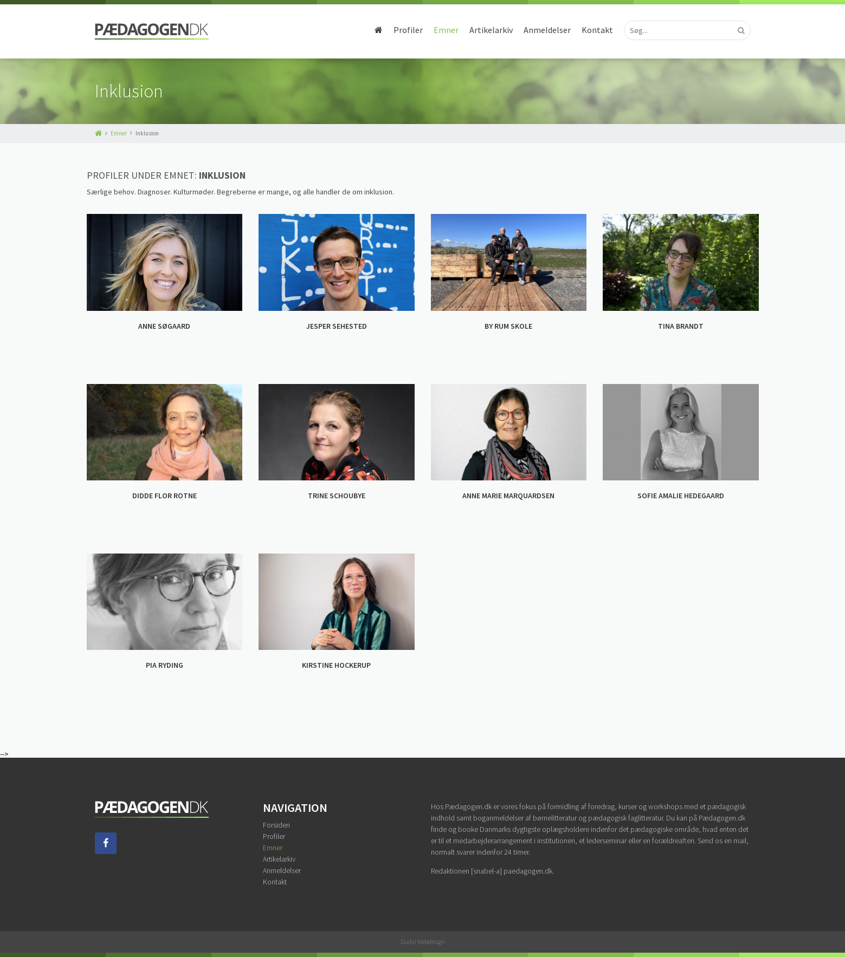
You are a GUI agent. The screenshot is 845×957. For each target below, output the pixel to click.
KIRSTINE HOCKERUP (336, 665)
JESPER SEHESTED (336, 326)
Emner (446, 29)
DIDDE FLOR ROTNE (164, 495)
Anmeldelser (547, 29)
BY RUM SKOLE (508, 326)
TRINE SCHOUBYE (336, 495)
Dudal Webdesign (423, 942)
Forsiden (276, 825)
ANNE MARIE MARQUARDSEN (508, 495)
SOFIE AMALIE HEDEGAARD (680, 495)
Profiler (408, 29)
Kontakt (597, 29)
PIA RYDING (164, 665)
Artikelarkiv (491, 29)
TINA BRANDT (681, 326)
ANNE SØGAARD (164, 326)
